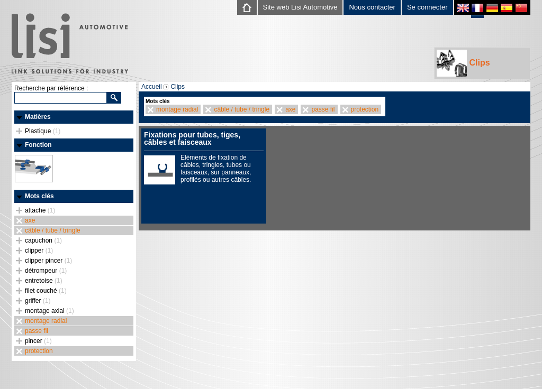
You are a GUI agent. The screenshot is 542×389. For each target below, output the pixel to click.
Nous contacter (372, 7)
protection (39, 351)
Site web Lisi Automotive (300, 7)
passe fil (36, 331)
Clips (463, 63)
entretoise (43, 280)
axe (30, 220)
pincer (38, 341)
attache (40, 210)
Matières (38, 117)
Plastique (42, 131)
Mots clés (39, 196)
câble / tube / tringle (52, 230)
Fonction (38, 145)
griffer (37, 300)
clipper (39, 250)
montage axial (49, 310)
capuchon (43, 240)
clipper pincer (48, 260)
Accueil (151, 86)
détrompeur (46, 270)
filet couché (46, 290)
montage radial (46, 321)
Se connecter (427, 7)
